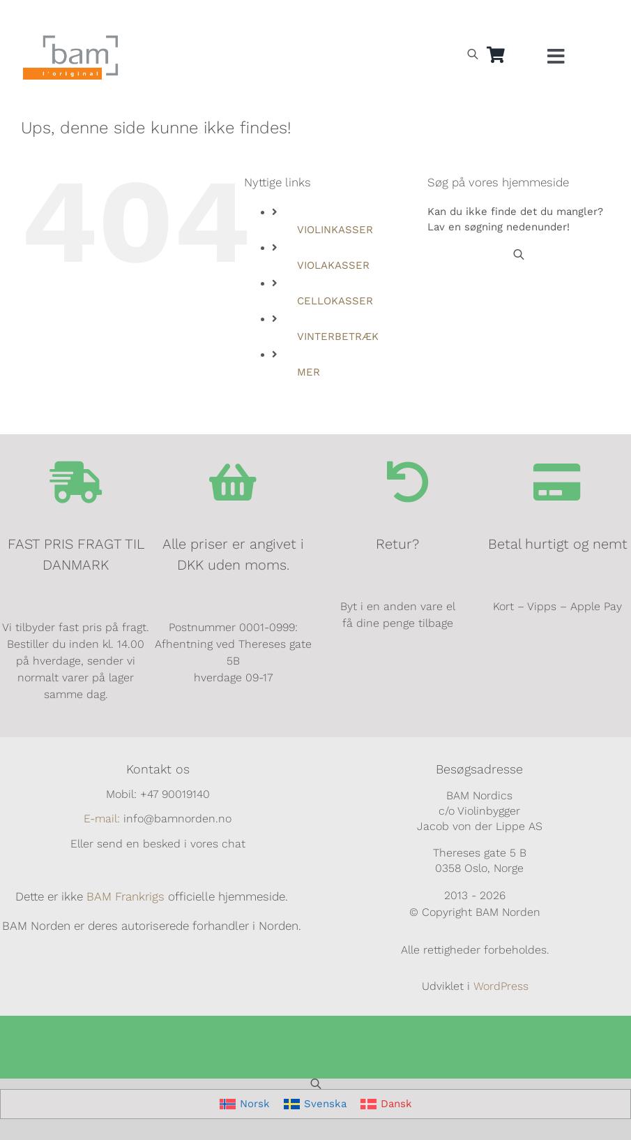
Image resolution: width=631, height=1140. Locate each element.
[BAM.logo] (71, 40)
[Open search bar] (473, 53)
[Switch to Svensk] (501, 18)
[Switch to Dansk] (533, 18)
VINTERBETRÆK (338, 336)
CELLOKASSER (335, 301)
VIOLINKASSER (335, 229)
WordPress (501, 986)
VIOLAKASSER (333, 265)
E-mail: (102, 818)
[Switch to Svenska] (315, 1104)
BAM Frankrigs (125, 896)
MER (308, 372)
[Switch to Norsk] (469, 18)
